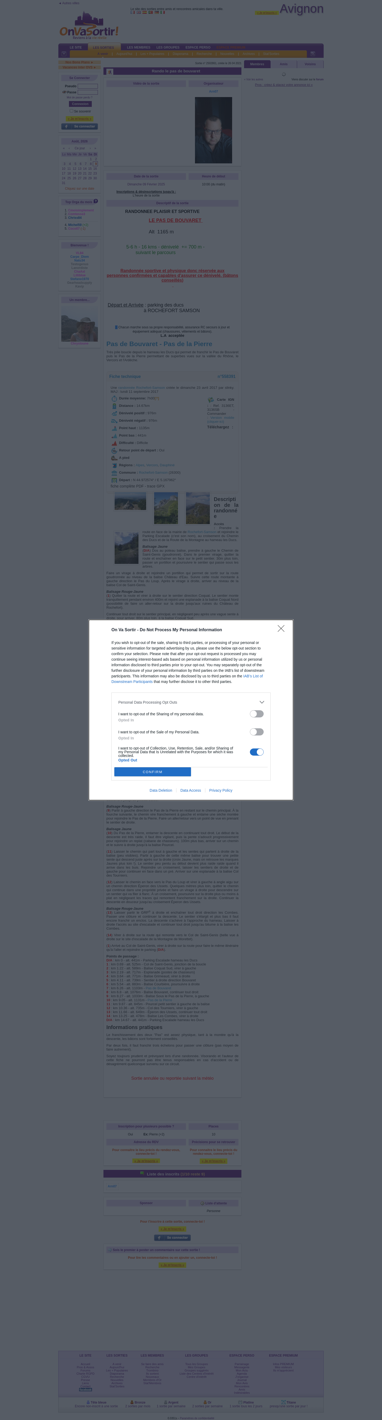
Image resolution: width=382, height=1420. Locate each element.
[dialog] (191, 710)
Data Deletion (161, 790)
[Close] (283, 630)
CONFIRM (153, 772)
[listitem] (191, 702)
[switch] (257, 713)
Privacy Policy (220, 790)
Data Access (190, 790)
